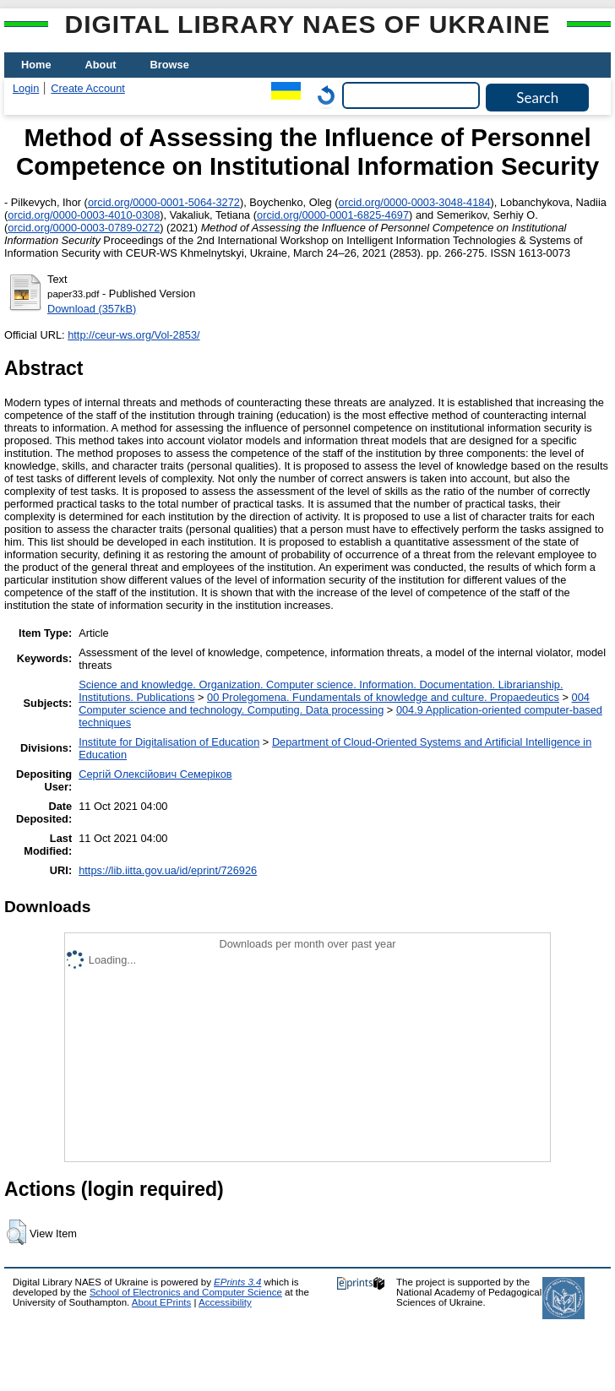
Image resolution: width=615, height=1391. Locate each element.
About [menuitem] (101, 64)
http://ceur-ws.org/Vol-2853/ (134, 335)
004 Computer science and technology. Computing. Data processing (334, 703)
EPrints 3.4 (237, 1282)
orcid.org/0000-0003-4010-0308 (84, 215)
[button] (16, 1232)
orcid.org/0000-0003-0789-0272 (84, 227)
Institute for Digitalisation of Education (169, 742)
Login (26, 88)
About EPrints (161, 1302)
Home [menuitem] (36, 64)
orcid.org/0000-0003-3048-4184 (415, 202)
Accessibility (225, 1302)
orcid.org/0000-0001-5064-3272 (164, 202)
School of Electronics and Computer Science (186, 1292)
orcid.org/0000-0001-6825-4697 (333, 215)
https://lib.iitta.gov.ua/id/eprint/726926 (168, 870)
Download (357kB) (91, 308)
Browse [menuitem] (169, 64)
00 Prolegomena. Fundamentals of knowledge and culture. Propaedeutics (383, 697)
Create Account (88, 88)
